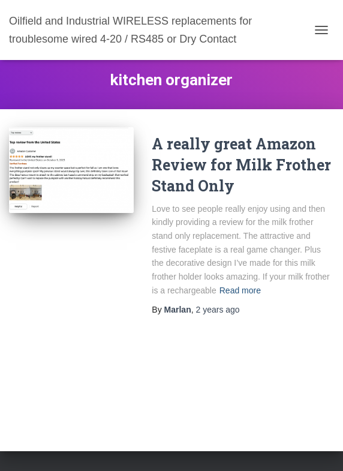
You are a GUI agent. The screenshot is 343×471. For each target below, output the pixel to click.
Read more (240, 290)
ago (217, 309)
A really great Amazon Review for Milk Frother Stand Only (241, 165)
